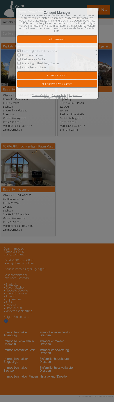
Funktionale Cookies (33, 55)
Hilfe (56, 31)
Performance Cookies (34, 59)
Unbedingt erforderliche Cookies (41, 51)
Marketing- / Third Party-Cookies (40, 63)
